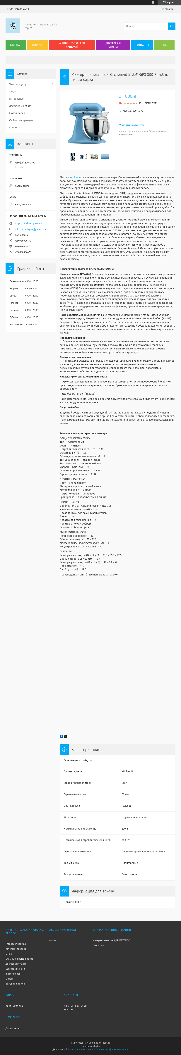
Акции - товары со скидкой (72, 45)
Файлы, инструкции (21, 120)
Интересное (16, 98)
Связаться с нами (15, 968)
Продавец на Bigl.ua (90, 1046)
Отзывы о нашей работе (19, 958)
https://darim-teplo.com (28, 223)
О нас (164, 45)
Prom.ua (106, 1043)
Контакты (142, 45)
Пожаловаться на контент (80, 1049)
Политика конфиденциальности (112, 1049)
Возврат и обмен (15, 983)
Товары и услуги (19, 84)
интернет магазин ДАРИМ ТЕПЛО (111, 940)
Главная (15, 45)
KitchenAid (76, 177)
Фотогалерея (17, 113)
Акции (12, 91)
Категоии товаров (16, 948)
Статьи (9, 978)
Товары (37, 45)
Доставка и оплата (113, 45)
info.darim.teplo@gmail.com (31, 229)
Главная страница (16, 943)
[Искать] (171, 26)
